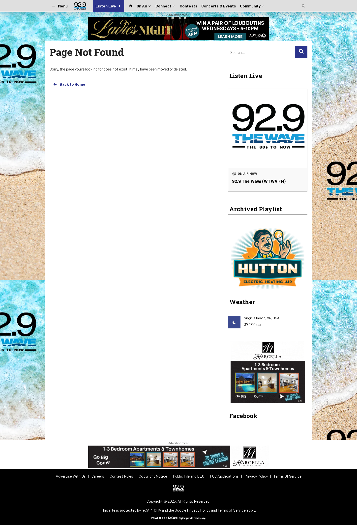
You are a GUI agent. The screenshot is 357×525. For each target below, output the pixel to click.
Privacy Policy (198, 510)
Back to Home (69, 84)
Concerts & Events (218, 5)
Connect (165, 5)
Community (252, 5)
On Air (144, 5)
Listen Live (245, 76)
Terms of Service (232, 510)
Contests (188, 5)
